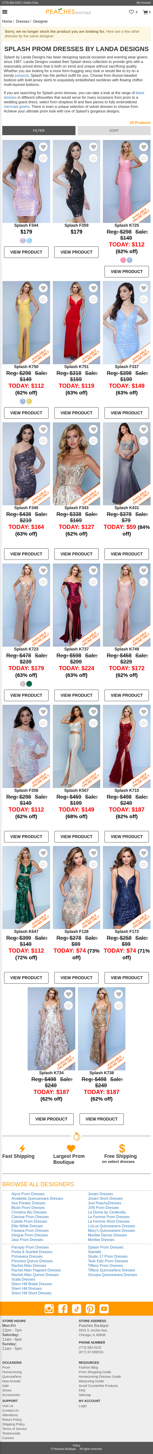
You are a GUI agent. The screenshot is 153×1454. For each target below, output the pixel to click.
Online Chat (31, 2)
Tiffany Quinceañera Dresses (111, 1270)
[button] (4, 12)
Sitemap (85, 1395)
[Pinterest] (90, 1308)
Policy (76, 1445)
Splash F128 (76, 931)
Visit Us (7, 1406)
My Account (144, 2)
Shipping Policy (13, 1424)
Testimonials (11, 1433)
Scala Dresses (23, 1279)
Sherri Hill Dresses (26, 1288)
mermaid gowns (17, 107)
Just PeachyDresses (104, 1203)
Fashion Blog (88, 1367)
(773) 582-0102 (90, 1347)
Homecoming (12, 1372)
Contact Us (10, 1410)
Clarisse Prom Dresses (30, 1217)
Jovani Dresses (100, 1194)
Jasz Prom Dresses (27, 1240)
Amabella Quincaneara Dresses (37, 1198)
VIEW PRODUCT (26, 252)
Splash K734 (51, 1073)
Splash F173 (127, 931)
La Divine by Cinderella (107, 1212)
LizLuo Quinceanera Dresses (111, 1226)
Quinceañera (11, 1376)
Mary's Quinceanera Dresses (111, 1231)
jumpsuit (22, 75)
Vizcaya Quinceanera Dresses (112, 1275)
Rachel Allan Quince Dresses (35, 1275)
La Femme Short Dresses (109, 1221)
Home (7, 21)
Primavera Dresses (27, 1256)
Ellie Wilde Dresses (27, 1226)
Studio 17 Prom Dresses (108, 1256)
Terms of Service (14, 1429)
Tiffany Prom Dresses (105, 1266)
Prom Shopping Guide (95, 1372)
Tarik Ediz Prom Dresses (108, 1261)
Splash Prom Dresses (105, 1247)
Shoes (7, 1390)
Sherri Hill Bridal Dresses (31, 1284)
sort (114, 130)
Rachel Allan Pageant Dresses (36, 1270)
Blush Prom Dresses (28, 1208)
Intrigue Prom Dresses (29, 1235)
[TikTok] (76, 1308)
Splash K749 (127, 649)
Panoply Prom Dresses (30, 1247)
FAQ (82, 1390)
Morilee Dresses (101, 1240)
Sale (5, 1386)
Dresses (23, 21)
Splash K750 (26, 366)
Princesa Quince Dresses (32, 1261)
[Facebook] (62, 1308)
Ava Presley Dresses (28, 1203)
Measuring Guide (91, 1381)
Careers (8, 1438)
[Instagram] (49, 1308)
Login (83, 1406)
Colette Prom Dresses (29, 1221)
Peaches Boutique (65, 1449)
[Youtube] (104, 1308)
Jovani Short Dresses (105, 1198)
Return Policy (12, 1419)
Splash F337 (127, 366)
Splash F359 (76, 225)
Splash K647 (26, 931)
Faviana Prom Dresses (30, 1231)
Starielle (94, 1252)
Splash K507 (76, 790)
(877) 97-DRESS (91, 1352)
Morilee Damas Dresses (107, 1235)
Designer (40, 21)
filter (39, 130)
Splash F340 (26, 508)
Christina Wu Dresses (29, 1212)
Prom (6, 1367)
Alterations (10, 1415)
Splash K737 (76, 649)
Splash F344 (26, 225)
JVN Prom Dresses (103, 1208)
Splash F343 (76, 508)
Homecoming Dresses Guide (100, 1376)
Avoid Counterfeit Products (98, 1386)
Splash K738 (101, 1073)
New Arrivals (11, 1381)
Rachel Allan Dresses (28, 1266)
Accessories (11, 1395)
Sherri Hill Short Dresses (31, 1293)
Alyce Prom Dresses (28, 1194)
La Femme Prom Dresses (109, 1217)
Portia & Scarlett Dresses (31, 1252)
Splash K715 (127, 790)
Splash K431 (127, 508)
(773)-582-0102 (11, 2)
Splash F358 (26, 790)
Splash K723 (26, 649)
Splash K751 (76, 366)
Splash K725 (127, 225)
